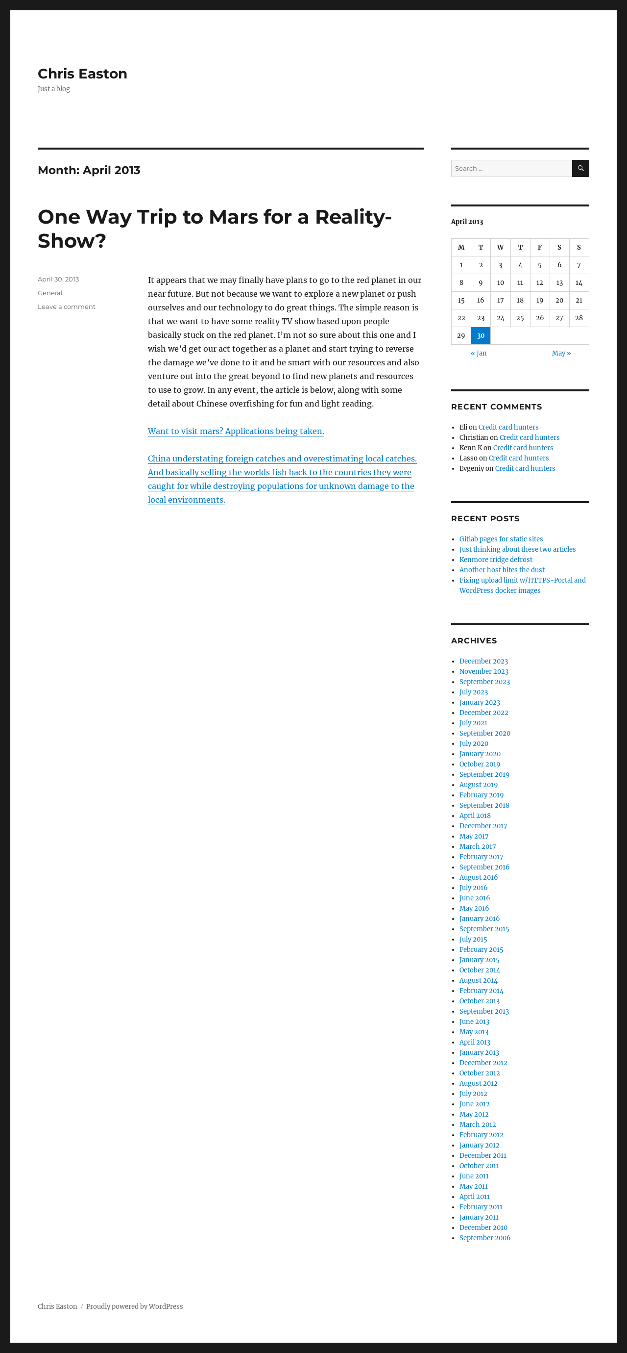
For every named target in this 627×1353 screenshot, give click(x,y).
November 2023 (483, 671)
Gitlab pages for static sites (501, 539)
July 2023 (473, 692)
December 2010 (483, 1228)
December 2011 (482, 1155)
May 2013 (473, 1032)
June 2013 (474, 1022)
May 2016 (474, 908)
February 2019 (481, 795)
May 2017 (474, 836)
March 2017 (477, 846)
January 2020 (480, 754)
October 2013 (479, 1001)
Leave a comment (67, 306)
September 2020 (484, 733)
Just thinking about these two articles (517, 549)
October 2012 (479, 1073)
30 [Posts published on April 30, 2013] (481, 336)
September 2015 (484, 929)
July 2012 (473, 1094)
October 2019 (480, 764)
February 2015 (481, 949)
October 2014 (479, 970)
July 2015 (473, 939)
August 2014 (478, 980)
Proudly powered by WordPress (134, 1306)
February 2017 (481, 857)
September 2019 (484, 774)
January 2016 (479, 919)
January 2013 (479, 1052)
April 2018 (475, 816)
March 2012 (477, 1125)
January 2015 (479, 960)
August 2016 (478, 877)
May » (561, 353)
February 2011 (481, 1207)
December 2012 (483, 1063)
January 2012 (479, 1145)
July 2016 (473, 888)
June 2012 (474, 1104)
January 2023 (479, 702)
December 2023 (483, 661)
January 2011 (479, 1217)
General (50, 293)
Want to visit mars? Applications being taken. (236, 431)
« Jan (479, 353)
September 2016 (484, 867)
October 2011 (479, 1166)
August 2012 (478, 1083)
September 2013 (484, 1011)
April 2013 (474, 1042)
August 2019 (478, 785)
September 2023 (484, 682)
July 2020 (473, 744)
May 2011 (473, 1186)
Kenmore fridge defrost (495, 560)
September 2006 (485, 1238)
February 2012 (481, 1135)
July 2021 (473, 723)
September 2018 (484, 805)
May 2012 (474, 1114)
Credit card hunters (509, 427)
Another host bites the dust (502, 570)
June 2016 (474, 898)
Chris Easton (82, 73)
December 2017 (483, 826)
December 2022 (483, 713)
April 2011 (474, 1197)
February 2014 (481, 991)
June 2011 (474, 1176)
